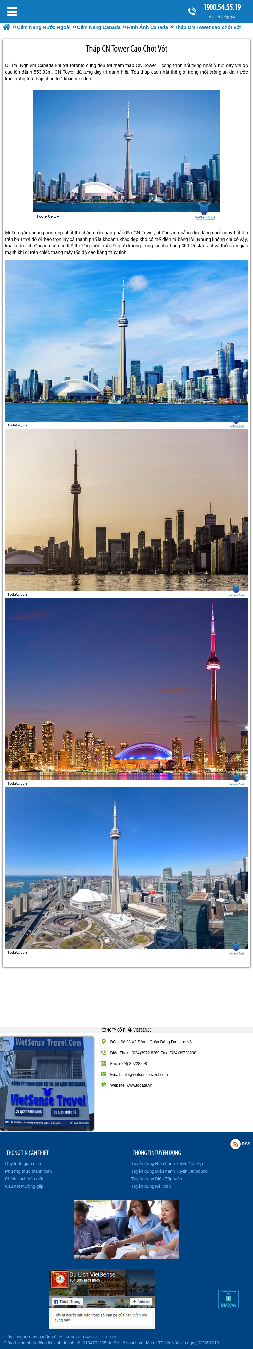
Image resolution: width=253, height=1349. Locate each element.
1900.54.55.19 (221, 7)
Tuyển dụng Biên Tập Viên (156, 1178)
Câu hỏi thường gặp (24, 1186)
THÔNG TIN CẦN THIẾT (27, 1153)
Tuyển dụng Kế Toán (151, 1186)
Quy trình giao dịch (23, 1163)
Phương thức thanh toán (28, 1171)
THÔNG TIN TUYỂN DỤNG (157, 1153)
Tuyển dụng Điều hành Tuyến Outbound (169, 1171)
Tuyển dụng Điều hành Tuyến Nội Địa (167, 1163)
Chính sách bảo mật (24, 1178)
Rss (235, 1144)
